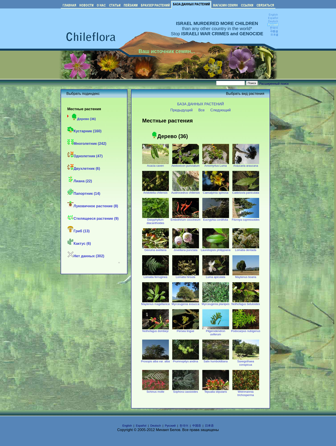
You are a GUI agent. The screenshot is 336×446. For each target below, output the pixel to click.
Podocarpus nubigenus (245, 330)
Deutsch (155, 425)
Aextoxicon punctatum (186, 164)
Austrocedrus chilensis (185, 191)
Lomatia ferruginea (155, 276)
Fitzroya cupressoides (245, 218)
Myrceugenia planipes (215, 303)
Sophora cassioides (185, 390)
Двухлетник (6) (83, 168)
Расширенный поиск (274, 83)
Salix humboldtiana (215, 360)
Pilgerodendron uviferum (215, 331)
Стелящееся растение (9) (93, 218)
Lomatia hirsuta (185, 276)
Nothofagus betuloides (246, 303)
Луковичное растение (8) (92, 206)
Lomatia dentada (245, 249)
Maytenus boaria (245, 276)
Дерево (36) (83, 119)
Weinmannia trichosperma (245, 392)
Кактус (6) (79, 243)
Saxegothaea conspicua (245, 361)
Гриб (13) (78, 231)
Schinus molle (155, 390)
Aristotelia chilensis (155, 191)
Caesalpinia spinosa (215, 191)
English (127, 425)
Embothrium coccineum (186, 218)
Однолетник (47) (85, 156)
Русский (170, 425)
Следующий (220, 110)
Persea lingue (185, 330)
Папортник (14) (83, 193)
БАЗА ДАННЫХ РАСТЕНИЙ (200, 104)
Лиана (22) (79, 181)
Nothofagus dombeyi (155, 330)
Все (201, 110)
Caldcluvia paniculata (245, 191)
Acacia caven (155, 164)
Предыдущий (181, 110)
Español (141, 425)
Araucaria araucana (245, 164)
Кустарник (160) (84, 131)
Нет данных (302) (85, 256)
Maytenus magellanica (155, 303)
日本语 (209, 425)
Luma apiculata (215, 276)
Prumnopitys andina (185, 360)
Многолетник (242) (86, 143)
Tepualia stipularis (215, 390)
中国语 (196, 425)
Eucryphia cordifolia (215, 218)
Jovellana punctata (185, 249)
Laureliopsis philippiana (215, 249)
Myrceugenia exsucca (185, 303)
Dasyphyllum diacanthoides (155, 220)
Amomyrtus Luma (215, 164)
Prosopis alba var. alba (155, 360)
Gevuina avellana (155, 249)
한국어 (184, 425)
